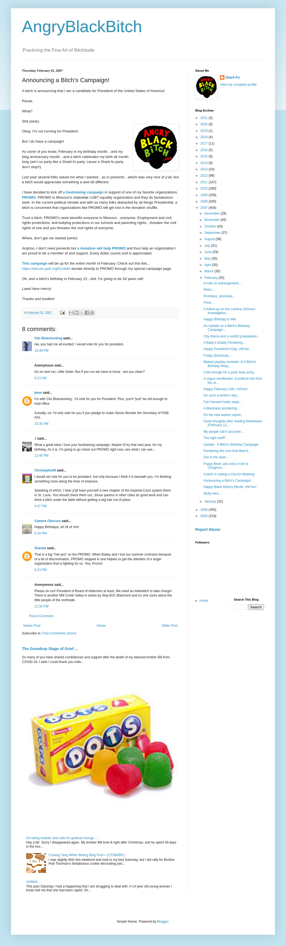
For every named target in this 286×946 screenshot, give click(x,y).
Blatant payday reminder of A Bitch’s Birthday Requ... (230, 364)
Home (101, 626)
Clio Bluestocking (48, 338)
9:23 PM (40, 570)
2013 (204, 169)
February (211, 278)
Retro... (209, 290)
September (212, 233)
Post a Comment (41, 616)
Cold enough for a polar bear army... (230, 372)
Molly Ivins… (213, 493)
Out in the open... (216, 457)
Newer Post (31, 626)
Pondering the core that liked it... (227, 451)
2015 (204, 156)
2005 (204, 516)
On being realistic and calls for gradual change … (62, 838)
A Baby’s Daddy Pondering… (225, 343)
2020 (204, 124)
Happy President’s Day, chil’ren (226, 349)
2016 (204, 150)
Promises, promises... (219, 296)
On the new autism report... (223, 415)
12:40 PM (41, 455)
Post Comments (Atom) (59, 633)
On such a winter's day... (221, 395)
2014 (204, 163)
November (212, 220)
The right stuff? (215, 438)
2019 (204, 131)
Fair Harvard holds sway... (223, 402)
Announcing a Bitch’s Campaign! (227, 480)
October (210, 226)
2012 (204, 175)
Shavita (40, 548)
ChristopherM (45, 470)
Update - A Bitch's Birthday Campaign (231, 444)
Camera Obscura (47, 521)
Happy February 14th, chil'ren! (226, 389)
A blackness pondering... (222, 408)
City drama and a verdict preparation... (232, 336)
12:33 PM (41, 606)
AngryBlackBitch (82, 26)
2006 (204, 510)
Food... (209, 302)
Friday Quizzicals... (217, 355)
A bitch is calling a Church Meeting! (229, 474)
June (208, 252)
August (210, 239)
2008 (204, 201)
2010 (204, 188)
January (210, 501)
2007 (204, 208)
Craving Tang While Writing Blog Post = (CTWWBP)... (88, 855)
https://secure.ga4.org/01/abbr (46, 269)
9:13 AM (40, 378)
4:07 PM (40, 506)
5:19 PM (40, 533)
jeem (38, 393)
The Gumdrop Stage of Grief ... (50, 649)
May (207, 258)
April (208, 265)
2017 (204, 143)
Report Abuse (207, 529)
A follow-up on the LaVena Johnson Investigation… (229, 311)
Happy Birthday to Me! (220, 319)
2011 (204, 182)
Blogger (162, 921)
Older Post (169, 626)
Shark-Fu (233, 77)
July (207, 246)
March (209, 271)
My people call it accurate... (223, 432)
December (212, 213)
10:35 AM (41, 424)
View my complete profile (238, 85)
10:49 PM (41, 351)
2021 (204, 118)
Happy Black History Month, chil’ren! (230, 487)
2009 (204, 195)
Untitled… (33, 882)
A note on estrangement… (223, 283)
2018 (204, 137)
